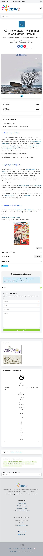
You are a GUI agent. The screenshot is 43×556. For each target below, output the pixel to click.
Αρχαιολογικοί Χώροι (27, 461)
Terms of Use (16, 548)
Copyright (29, 548)
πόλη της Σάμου (9, 195)
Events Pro (26, 41)
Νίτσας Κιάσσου (24, 185)
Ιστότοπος (6, 309)
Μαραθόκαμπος (30, 169)
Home (9, 548)
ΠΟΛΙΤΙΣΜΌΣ (6, 465)
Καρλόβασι (28, 195)
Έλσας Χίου (14, 146)
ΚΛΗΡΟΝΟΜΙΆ (17, 463)
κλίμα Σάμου (18, 452)
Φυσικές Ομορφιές (17, 465)
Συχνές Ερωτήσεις (22, 508)
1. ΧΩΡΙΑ (5, 461)
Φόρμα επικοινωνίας (22, 525)
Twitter (22, 534)
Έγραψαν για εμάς (22, 505)
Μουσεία (32, 463)
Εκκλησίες (5, 463)
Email (21, 305)
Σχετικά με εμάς (22, 503)
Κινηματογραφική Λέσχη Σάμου (24, 210)
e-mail (22, 522)
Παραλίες (11, 465)
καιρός (12, 452)
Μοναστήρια (27, 463)
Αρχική (20, 41)
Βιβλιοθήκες (34, 461)
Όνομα (21, 301)
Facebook (22, 532)
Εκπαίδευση (10, 463)
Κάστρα (22, 463)
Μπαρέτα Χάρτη (8, 16)
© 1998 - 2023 (13, 551)
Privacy (23, 548)
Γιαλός (3, 171)
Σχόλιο (6, 313)
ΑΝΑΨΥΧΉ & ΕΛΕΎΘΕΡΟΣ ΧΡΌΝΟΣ (15, 461)
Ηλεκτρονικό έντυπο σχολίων (22, 511)
